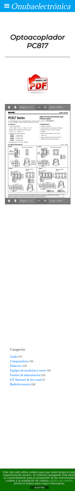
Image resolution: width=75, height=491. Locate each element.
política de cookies (60, 480)
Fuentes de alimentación (25, 375)
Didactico (16, 366)
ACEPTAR (39, 487)
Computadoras (19, 361)
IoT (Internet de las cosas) (26, 379)
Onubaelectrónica (40, 6)
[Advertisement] (37, 295)
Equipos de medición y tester (28, 370)
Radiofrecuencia (20, 384)
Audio (14, 356)
